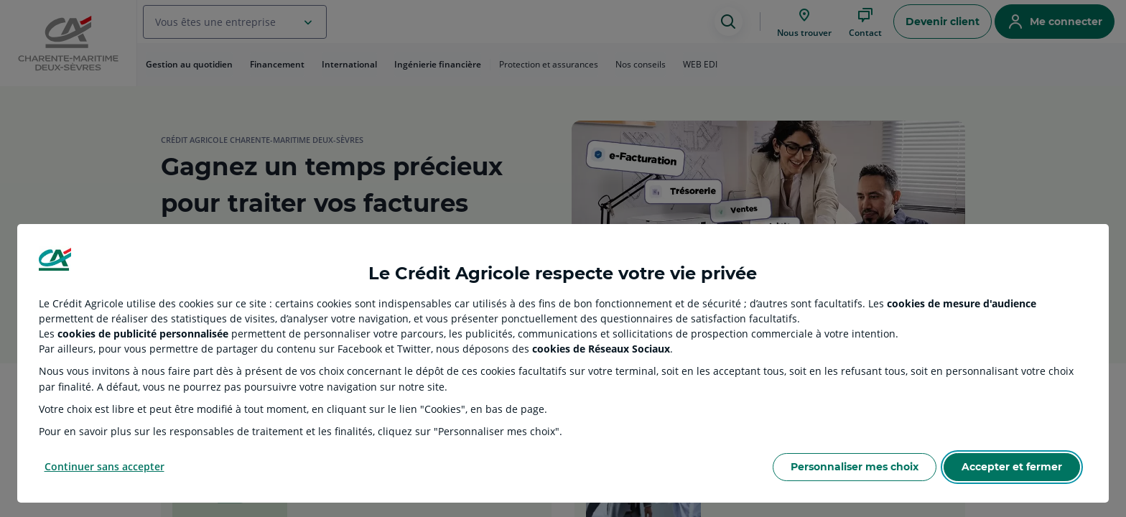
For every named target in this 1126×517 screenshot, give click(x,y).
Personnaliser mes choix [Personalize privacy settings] (854, 466)
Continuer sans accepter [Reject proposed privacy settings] (104, 466)
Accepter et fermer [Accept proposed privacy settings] (1012, 466)
